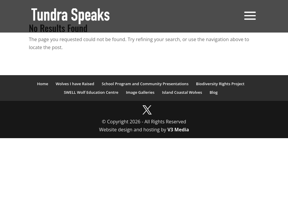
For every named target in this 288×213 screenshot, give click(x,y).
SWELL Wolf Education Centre (91, 92)
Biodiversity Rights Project (220, 83)
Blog (214, 92)
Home (42, 83)
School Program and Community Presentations (145, 83)
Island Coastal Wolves (182, 92)
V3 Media (178, 129)
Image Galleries (140, 92)
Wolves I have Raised (75, 83)
